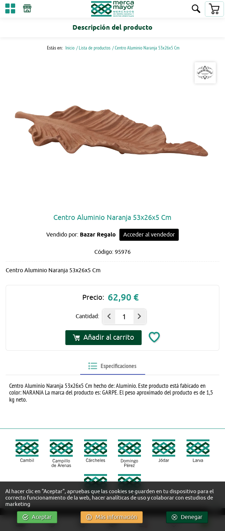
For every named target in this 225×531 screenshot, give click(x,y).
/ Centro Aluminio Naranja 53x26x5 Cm (145, 48)
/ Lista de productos (93, 48)
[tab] (112, 366)
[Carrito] (214, 9)
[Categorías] (10, 9)
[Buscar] (196, 9)
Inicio (69, 48)
